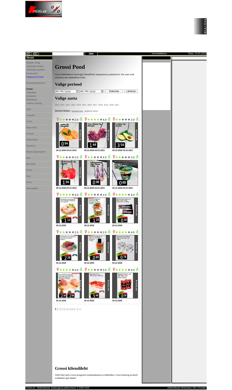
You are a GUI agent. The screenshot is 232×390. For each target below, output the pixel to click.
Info (194, 387)
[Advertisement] (120, 26)
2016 (90, 105)
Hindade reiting (39, 62)
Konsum (30, 133)
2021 (117, 105)
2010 (57, 105)
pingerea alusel (91, 111)
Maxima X (31, 145)
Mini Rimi (30, 164)
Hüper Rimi (31, 127)
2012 (68, 105)
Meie (28, 158)
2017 (95, 105)
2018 (100, 105)
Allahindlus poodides (39, 69)
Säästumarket (32, 188)
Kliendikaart (31, 99)
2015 (84, 105)
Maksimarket (32, 139)
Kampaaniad (31, 73)
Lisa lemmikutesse (159, 53)
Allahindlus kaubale (39, 66)
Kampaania (31, 96)
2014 (79, 105)
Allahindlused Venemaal (178, 387)
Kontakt (202, 387)
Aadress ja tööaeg (34, 103)
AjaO (28, 109)
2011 (62, 105)
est (28, 53)
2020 (111, 105)
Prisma (29, 170)
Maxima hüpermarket (35, 151)
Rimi (28, 176)
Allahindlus (31, 92)
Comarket (30, 115)
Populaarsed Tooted (35, 77)
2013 (73, 105)
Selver (29, 182)
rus (35, 53)
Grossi (29, 121)
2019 (106, 105)
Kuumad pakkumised (35, 83)
